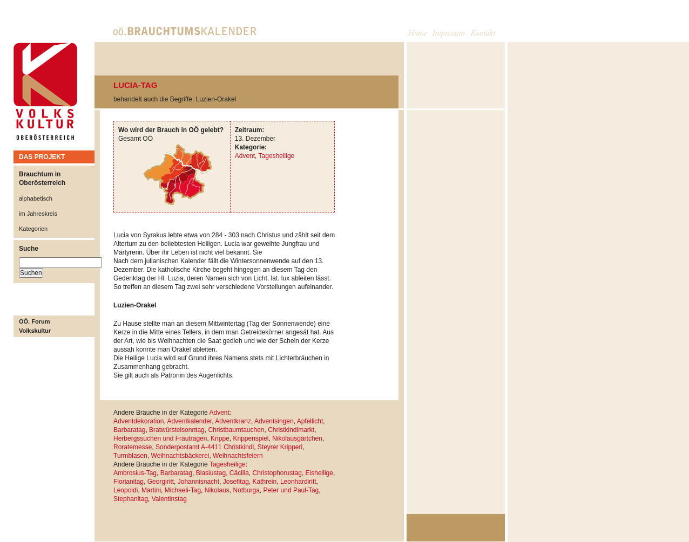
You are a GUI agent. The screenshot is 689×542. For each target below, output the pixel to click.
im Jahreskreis (38, 213)
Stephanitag (130, 499)
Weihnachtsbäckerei (180, 455)
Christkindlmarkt (291, 430)
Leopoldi (125, 490)
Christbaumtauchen (236, 430)
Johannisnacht (198, 481)
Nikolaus (217, 490)
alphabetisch (35, 198)
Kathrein (265, 481)
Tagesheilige (277, 156)
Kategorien (33, 228)
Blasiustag (211, 473)
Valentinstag (169, 499)
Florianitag (128, 481)
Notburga (246, 490)
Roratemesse (132, 447)
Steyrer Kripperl (280, 447)
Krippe (220, 438)
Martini (151, 490)
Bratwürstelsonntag (177, 430)
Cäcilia (239, 473)
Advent (245, 156)
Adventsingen (274, 421)
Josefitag (236, 481)
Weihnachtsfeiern (238, 455)
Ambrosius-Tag (135, 473)
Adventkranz (233, 421)
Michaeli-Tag (183, 490)
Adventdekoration (138, 421)
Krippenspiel (250, 438)
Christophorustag (276, 473)
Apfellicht (310, 421)
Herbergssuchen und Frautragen (160, 438)
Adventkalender (189, 421)
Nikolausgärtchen (297, 438)
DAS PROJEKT (42, 157)
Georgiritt (160, 481)
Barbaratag (129, 430)
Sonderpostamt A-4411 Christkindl (205, 447)
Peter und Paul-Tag (291, 490)
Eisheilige (319, 473)
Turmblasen (130, 455)
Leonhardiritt (298, 481)
